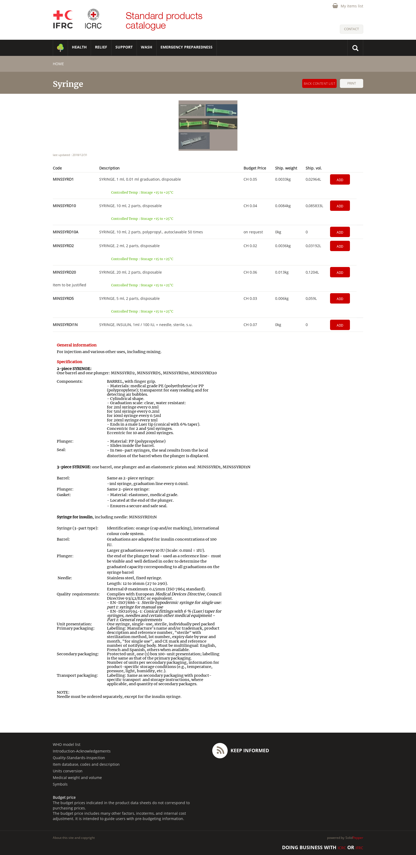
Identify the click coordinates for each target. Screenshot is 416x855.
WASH (146, 47)
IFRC (359, 847)
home (58, 63)
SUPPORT (124, 47)
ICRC (342, 847)
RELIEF (101, 47)
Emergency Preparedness (187, 47)
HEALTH (79, 47)
